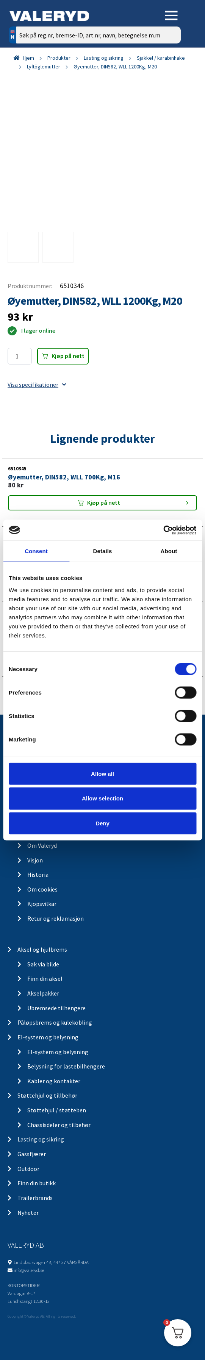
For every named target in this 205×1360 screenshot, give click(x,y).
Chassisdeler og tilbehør (59, 1125)
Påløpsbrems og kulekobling (54, 1022)
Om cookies (42, 889)
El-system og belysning (47, 1037)
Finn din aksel (45, 978)
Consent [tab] (36, 551)
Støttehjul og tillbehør (47, 1095)
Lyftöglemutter (43, 66)
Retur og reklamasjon (55, 918)
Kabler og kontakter (53, 1081)
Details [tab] (102, 551)
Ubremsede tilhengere (56, 1008)
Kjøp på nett (68, 356)
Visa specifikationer (37, 384)
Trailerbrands (35, 1198)
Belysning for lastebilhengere (66, 1066)
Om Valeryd (42, 845)
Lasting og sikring (104, 57)
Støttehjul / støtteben (56, 1110)
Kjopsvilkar (41, 903)
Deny (102, 823)
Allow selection (102, 798)
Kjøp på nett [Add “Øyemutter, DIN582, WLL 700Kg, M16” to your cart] (103, 502)
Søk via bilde (43, 964)
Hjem (28, 57)
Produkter (58, 57)
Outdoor (28, 1168)
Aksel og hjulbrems (42, 949)
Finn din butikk (36, 1183)
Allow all (102, 773)
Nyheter (28, 1212)
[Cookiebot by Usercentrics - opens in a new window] (163, 530)
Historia (38, 874)
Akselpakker (43, 993)
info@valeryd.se (29, 1270)
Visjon (35, 860)
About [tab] (169, 551)
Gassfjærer (31, 1154)
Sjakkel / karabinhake (161, 57)
